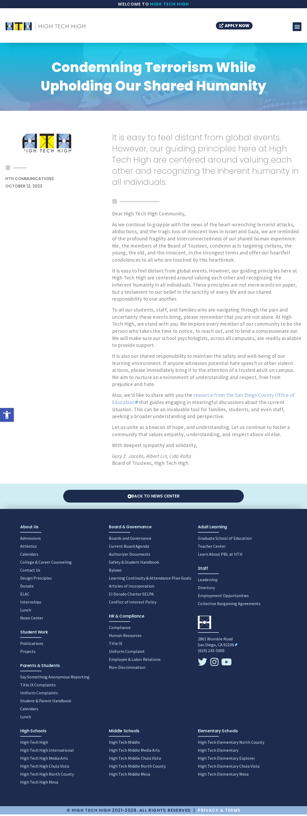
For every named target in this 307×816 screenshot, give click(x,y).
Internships (30, 603)
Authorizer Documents (129, 555)
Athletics (28, 547)
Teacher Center (212, 547)
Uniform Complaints (39, 694)
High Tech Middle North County (137, 767)
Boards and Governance (130, 539)
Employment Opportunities (223, 597)
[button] (7, 415)
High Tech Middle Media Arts (134, 751)
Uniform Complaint (127, 653)
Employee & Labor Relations (135, 661)
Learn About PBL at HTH (220, 555)
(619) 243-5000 (211, 652)
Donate (27, 587)
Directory (206, 589)
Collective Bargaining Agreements (229, 605)
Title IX (115, 645)
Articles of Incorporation (131, 587)
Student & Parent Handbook (45, 702)
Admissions (30, 539)
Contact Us (30, 571)
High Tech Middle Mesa (129, 775)
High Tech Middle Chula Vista (135, 759)
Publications (31, 645)
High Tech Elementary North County (231, 743)
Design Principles (36, 579)
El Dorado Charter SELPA (131, 595)
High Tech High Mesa (39, 783)
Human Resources (125, 637)
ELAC (24, 595)
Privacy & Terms (219, 812)
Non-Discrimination (127, 669)
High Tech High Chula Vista (44, 767)
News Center (31, 619)
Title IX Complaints (38, 686)
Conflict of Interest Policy (132, 603)
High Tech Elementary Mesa (223, 775)
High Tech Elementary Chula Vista (228, 767)
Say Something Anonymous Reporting (54, 678)
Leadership (208, 581)
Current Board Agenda (129, 547)
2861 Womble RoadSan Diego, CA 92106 (216, 643)
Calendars (29, 555)
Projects (28, 653)
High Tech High (169, 4)
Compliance (120, 629)
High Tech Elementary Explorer (226, 759)
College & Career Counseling (46, 563)
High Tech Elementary (218, 751)
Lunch (25, 611)
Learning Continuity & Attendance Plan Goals (150, 579)
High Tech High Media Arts (44, 759)
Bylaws (115, 571)
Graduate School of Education (225, 539)
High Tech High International (47, 751)
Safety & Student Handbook (134, 563)
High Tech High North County (47, 775)
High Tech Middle (124, 743)
